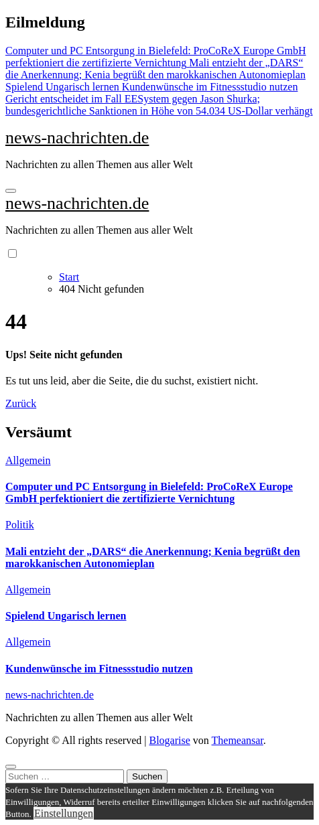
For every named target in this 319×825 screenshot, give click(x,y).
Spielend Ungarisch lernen (65, 615)
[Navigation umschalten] (10, 191)
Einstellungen (63, 813)
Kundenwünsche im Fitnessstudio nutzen (99, 668)
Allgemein (28, 460)
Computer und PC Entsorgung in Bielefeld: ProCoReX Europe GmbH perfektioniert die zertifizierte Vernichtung (149, 492)
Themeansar (237, 740)
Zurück (20, 403)
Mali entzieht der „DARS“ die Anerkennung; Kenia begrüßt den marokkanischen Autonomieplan (152, 557)
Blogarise (169, 740)
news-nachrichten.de (77, 137)
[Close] (10, 767)
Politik (19, 524)
